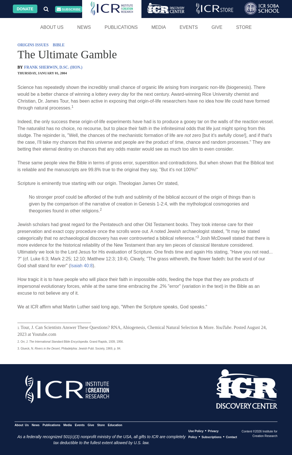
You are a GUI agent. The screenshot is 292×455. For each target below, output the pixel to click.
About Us (52, 27)
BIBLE (59, 45)
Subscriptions (212, 437)
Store (244, 27)
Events (189, 27)
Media (158, 27)
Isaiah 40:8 (81, 265)
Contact (231, 437)
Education (115, 425)
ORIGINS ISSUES (32, 45)
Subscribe (69, 9)
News (84, 27)
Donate (25, 9)
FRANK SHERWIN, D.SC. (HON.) (53, 67)
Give (217, 27)
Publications (121, 27)
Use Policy (195, 431)
